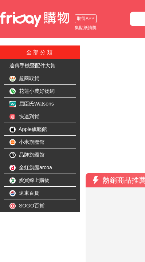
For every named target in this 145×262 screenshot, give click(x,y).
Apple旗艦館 (28, 129)
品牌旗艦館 (26, 155)
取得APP (16, 18)
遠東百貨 (24, 193)
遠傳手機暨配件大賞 (32, 65)
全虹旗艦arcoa (30, 167)
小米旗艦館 (26, 142)
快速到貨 (24, 117)
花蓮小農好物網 (32, 91)
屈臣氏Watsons (31, 104)
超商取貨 (24, 78)
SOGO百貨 (26, 206)
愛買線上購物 (29, 180)
